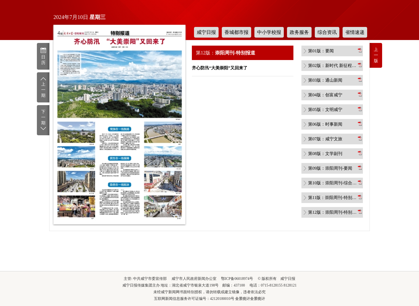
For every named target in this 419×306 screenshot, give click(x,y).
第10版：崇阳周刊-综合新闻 (332, 183)
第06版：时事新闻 (325, 124)
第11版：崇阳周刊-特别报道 (332, 197)
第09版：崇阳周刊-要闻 (330, 168)
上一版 (376, 55)
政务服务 (299, 32)
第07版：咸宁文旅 (325, 139)
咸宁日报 (206, 32)
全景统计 (242, 299)
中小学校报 (269, 32)
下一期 (43, 120)
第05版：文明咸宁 (325, 109)
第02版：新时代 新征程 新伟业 (332, 65)
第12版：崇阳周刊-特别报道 (332, 212)
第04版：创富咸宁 (325, 95)
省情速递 (354, 32)
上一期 (43, 87)
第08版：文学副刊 (325, 153)
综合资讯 (327, 32)
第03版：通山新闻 (325, 80)
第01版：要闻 (321, 51)
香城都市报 (236, 32)
